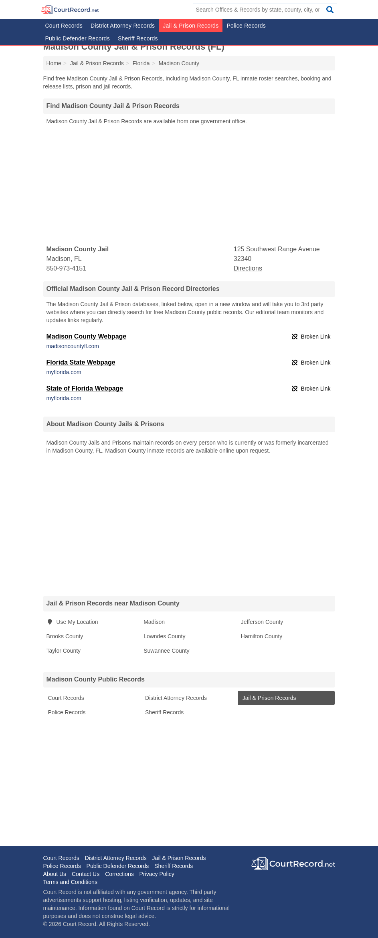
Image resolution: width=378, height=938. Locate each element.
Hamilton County (262, 636)
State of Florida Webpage (84, 388)
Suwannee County (166, 650)
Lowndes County (164, 636)
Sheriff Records (138, 38)
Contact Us (85, 874)
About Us (55, 874)
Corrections (119, 874)
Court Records (64, 25)
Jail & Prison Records (190, 25)
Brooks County (64, 636)
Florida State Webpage (80, 362)
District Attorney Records (123, 25)
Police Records (246, 25)
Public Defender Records (77, 38)
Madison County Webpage (86, 336)
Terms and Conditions (70, 882)
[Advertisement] (189, 185)
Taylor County (63, 650)
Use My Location (72, 622)
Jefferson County (262, 622)
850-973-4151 (66, 268)
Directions (248, 268)
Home (53, 63)
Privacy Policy (156, 874)
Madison (154, 622)
